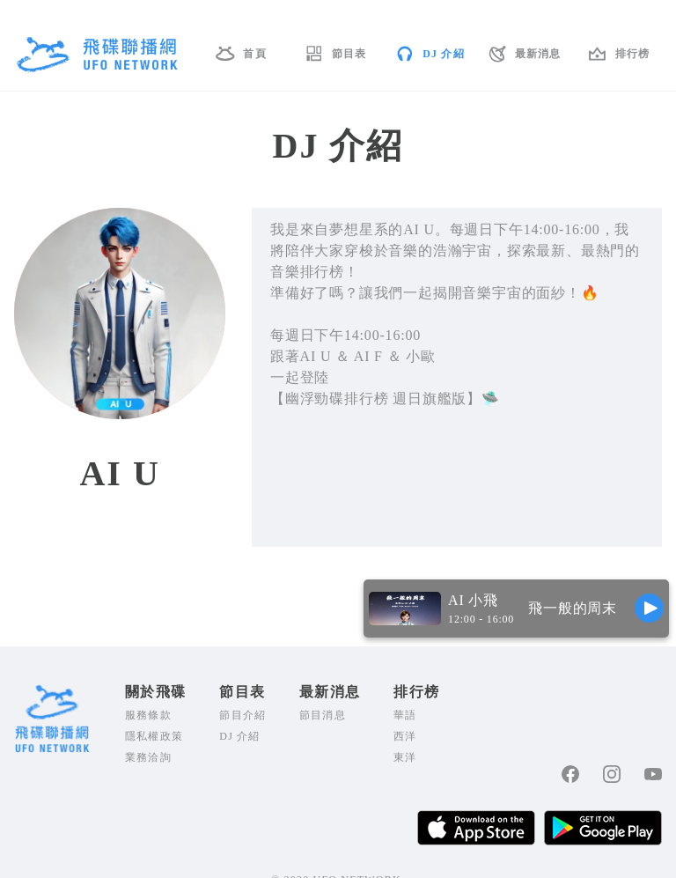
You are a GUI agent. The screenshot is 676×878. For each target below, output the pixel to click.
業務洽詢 (148, 757)
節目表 (349, 54)
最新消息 (538, 54)
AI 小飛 (473, 600)
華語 (404, 715)
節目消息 (322, 715)
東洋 (404, 757)
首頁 (254, 54)
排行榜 (632, 54)
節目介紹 (242, 715)
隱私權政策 (154, 736)
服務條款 (148, 715)
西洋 (404, 736)
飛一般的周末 (572, 608)
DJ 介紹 (443, 54)
